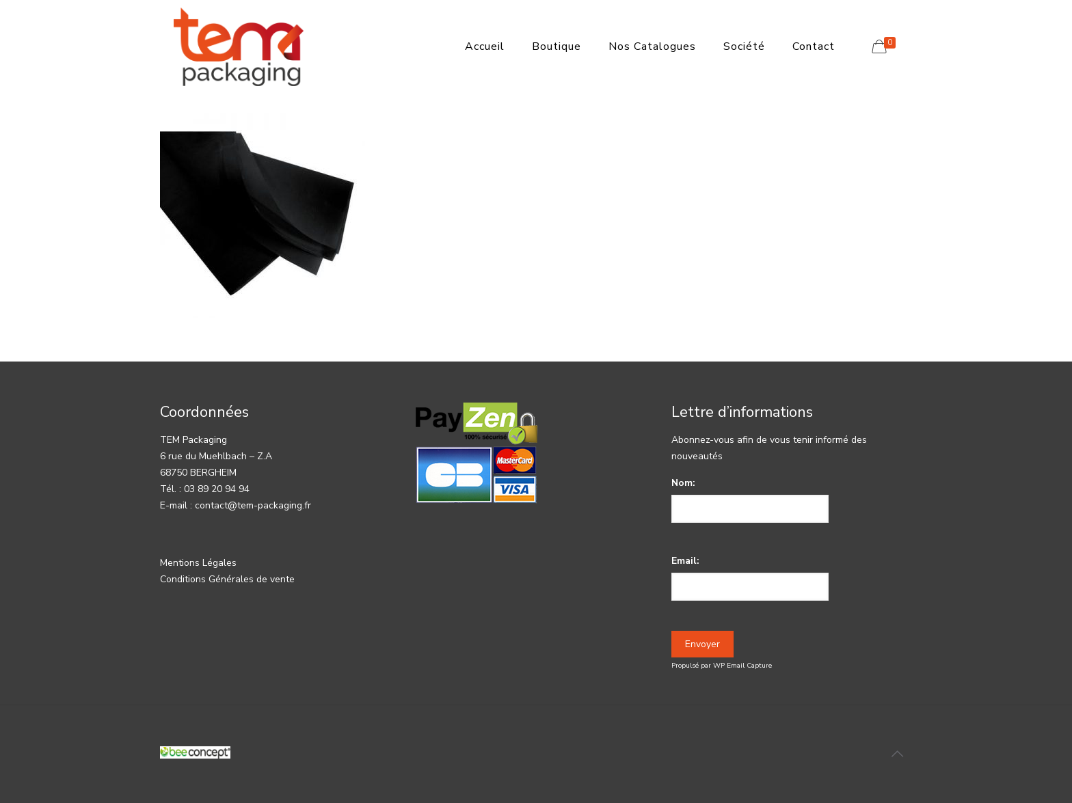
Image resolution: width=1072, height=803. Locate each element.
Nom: (683, 482)
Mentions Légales (198, 562)
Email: (685, 560)
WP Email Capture (742, 665)
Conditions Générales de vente (227, 579)
